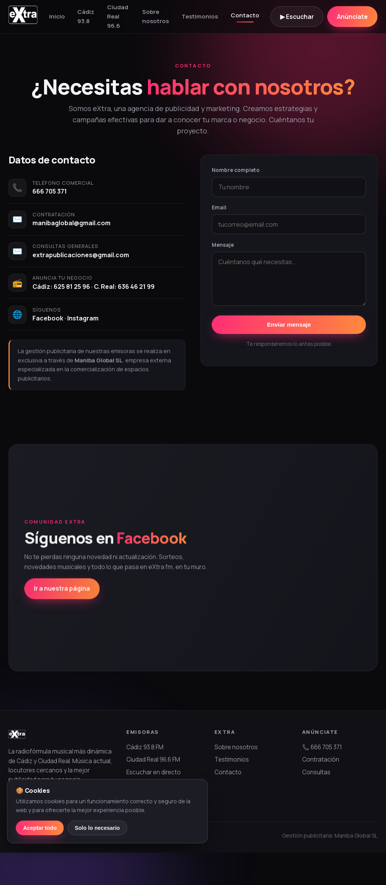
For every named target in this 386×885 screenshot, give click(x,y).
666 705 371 (49, 191)
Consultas (316, 772)
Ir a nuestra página (62, 597)
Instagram (83, 318)
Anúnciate (352, 16)
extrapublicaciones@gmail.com (80, 255)
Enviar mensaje (289, 324)
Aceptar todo (40, 828)
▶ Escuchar (297, 16)
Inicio (57, 16)
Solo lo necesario (97, 828)
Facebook (47, 318)
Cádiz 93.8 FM (144, 747)
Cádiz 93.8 (85, 16)
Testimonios (200, 16)
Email (219, 207)
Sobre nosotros (155, 16)
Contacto (245, 15)
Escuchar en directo (153, 772)
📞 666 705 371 (322, 747)
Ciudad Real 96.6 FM (153, 759)
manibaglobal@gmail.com (71, 223)
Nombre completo (236, 170)
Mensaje (223, 244)
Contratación (320, 759)
